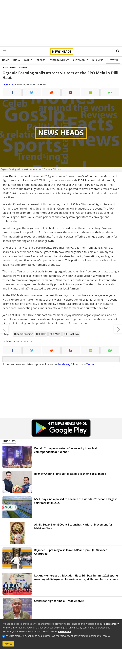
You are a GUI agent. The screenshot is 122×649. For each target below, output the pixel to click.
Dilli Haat (41, 334)
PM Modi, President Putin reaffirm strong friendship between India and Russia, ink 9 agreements (118, 329)
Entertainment (59, 60)
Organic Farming (23, 334)
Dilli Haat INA (71, 334)
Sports (41, 60)
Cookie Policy (111, 623)
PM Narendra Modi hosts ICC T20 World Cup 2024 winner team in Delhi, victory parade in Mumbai (4, 329)
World (28, 60)
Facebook (63, 364)
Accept (8, 643)
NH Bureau (7, 84)
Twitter (90, 364)
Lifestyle (113, 60)
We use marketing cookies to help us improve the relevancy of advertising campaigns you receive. (58, 635)
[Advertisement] (61, 23)
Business (97, 60)
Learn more (64, 631)
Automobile (80, 60)
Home (5, 60)
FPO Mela (55, 334)
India (16, 60)
